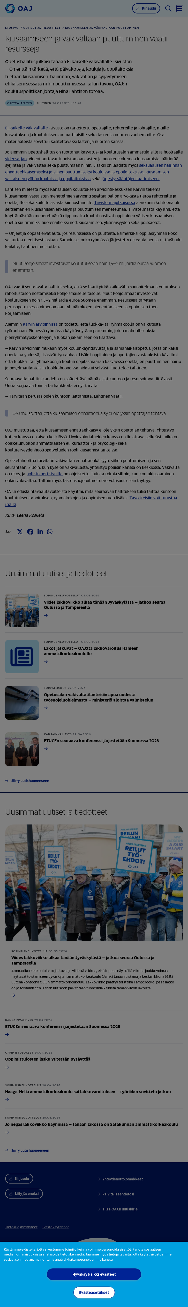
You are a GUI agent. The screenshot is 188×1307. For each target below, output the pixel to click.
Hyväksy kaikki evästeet (94, 1274)
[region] (94, 1274)
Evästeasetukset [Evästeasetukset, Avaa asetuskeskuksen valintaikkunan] (94, 1292)
